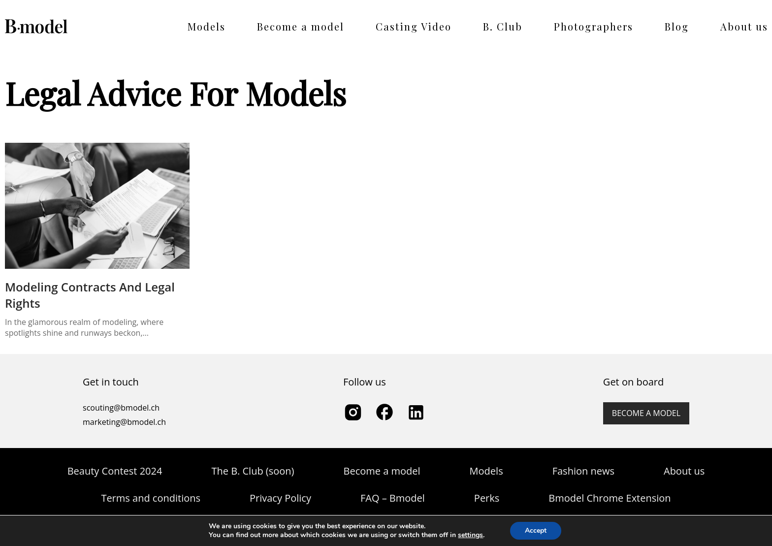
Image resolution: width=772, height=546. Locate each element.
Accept (536, 530)
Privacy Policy (280, 498)
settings (470, 535)
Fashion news (583, 471)
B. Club (502, 26)
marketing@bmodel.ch (124, 422)
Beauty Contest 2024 (114, 471)
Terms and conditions (150, 498)
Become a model (300, 26)
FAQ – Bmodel (392, 498)
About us (744, 26)
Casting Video (413, 26)
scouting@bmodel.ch (121, 407)
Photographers (593, 26)
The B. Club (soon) (252, 471)
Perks (486, 498)
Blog (677, 26)
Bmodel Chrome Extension (609, 498)
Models (206, 26)
